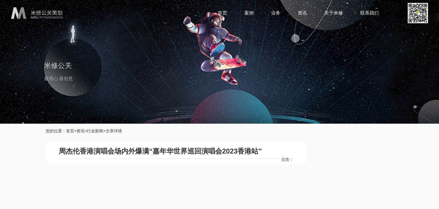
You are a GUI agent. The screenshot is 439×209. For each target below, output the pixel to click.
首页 (222, 12)
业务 (275, 12)
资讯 (302, 12)
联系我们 (369, 12)
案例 (249, 12)
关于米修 (333, 12)
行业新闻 (95, 131)
